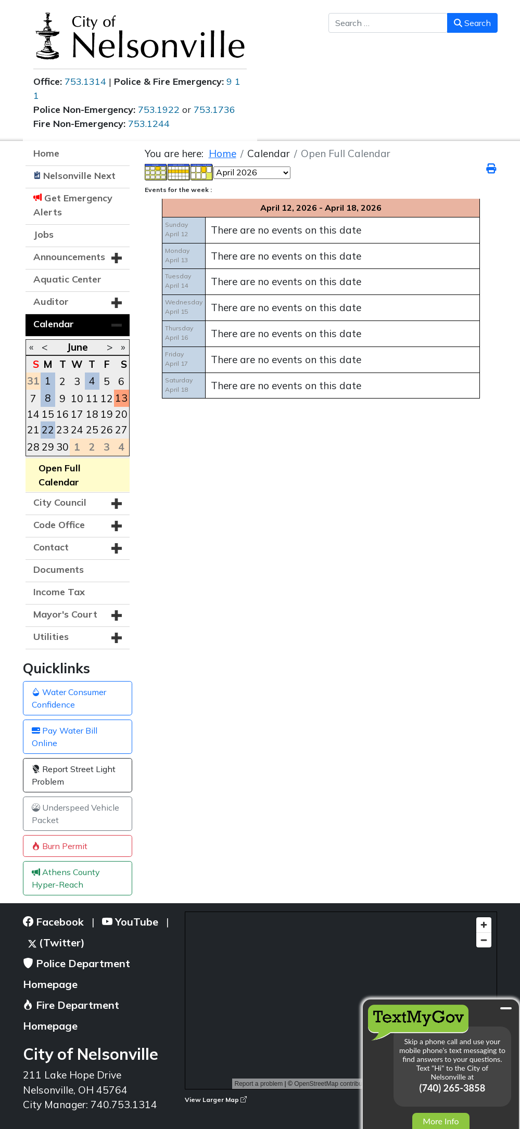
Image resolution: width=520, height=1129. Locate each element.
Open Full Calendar (60, 475)
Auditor (51, 301)
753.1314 (85, 81)
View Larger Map (216, 1100)
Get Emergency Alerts (72, 205)
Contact (51, 547)
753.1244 (149, 124)
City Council (59, 502)
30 (62, 447)
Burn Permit (59, 846)
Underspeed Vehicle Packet (75, 813)
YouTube (130, 921)
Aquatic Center (67, 279)
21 (33, 430)
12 (106, 398)
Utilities (51, 637)
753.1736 (214, 110)
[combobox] (388, 23)
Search (472, 23)
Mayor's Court (65, 614)
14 (33, 414)
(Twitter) (56, 942)
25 (92, 430)
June (77, 347)
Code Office (59, 525)
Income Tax (59, 592)
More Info (441, 1121)
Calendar (53, 324)
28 (33, 447)
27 (121, 430)
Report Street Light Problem (74, 775)
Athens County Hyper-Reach (66, 878)
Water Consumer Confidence (69, 698)
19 (106, 414)
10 (77, 398)
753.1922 (159, 110)
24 (77, 430)
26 (106, 430)
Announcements (69, 257)
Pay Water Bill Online (64, 736)
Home (46, 153)
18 (92, 414)
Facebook (53, 921)
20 (121, 414)
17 (77, 414)
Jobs (43, 234)
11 (92, 398)
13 (121, 398)
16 (62, 414)
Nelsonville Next (79, 176)
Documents (58, 569)
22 (48, 430)
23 (62, 430)
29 (48, 447)
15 (48, 414)
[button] (116, 258)
